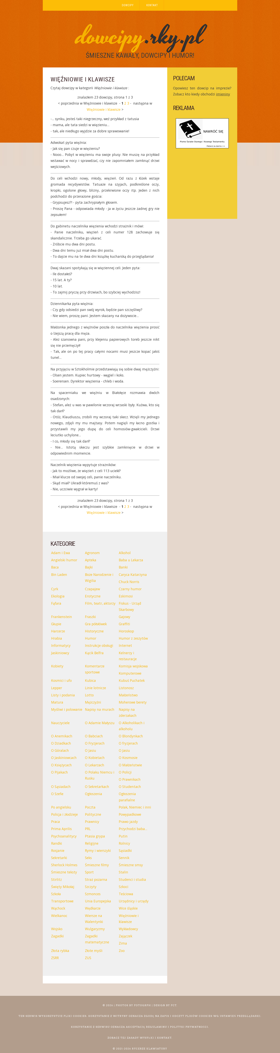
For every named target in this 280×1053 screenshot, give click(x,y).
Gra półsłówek (96, 624)
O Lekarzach (94, 765)
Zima (123, 943)
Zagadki (57, 936)
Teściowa (126, 893)
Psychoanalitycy (64, 836)
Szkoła (56, 893)
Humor (90, 638)
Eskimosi (126, 596)
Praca (55, 821)
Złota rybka (60, 950)
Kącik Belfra (94, 652)
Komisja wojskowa (133, 666)
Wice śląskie (128, 908)
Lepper (56, 687)
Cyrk (54, 589)
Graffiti (124, 624)
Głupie (56, 624)
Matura (57, 702)
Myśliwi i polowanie (66, 709)
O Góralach (60, 750)
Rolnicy (124, 843)
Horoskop (126, 631)
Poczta (90, 807)
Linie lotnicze (95, 687)
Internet (125, 645)
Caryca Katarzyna (133, 574)
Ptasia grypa (95, 836)
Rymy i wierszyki (98, 850)
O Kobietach (95, 757)
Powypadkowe (130, 814)
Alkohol (125, 552)
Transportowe (62, 901)
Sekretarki (59, 857)
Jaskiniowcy (60, 652)
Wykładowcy (128, 928)
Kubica (90, 680)
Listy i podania (63, 695)
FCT (174, 1005)
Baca (55, 567)
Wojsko (56, 928)
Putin (123, 836)
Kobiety (57, 666)
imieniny (223, 94)
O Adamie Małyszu (100, 722)
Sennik (124, 857)
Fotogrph (142, 1005)
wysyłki (147, 1037)
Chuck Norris (129, 581)
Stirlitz (56, 879)
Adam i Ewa (60, 552)
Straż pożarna (96, 879)
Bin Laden (59, 574)
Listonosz (126, 687)
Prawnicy (92, 821)
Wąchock (58, 908)
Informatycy (61, 645)
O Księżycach (61, 765)
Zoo (122, 950)
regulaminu (156, 1026)
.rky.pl (140, 36)
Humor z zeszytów (133, 638)
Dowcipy (128, 5)
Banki (123, 567)
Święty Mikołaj (62, 886)
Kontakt (152, 5)
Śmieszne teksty (64, 872)
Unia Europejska (98, 901)
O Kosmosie (128, 757)
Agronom (92, 552)
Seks (88, 857)
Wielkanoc (59, 915)
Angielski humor (64, 560)
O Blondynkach (131, 736)
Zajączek (125, 936)
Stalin (123, 872)
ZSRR (55, 957)
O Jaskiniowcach (64, 757)
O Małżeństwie (130, 765)
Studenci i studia (132, 879)
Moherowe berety (133, 702)
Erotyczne (93, 596)
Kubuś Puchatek (132, 680)
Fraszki (90, 616)
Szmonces (93, 893)
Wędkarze (93, 908)
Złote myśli (93, 950)
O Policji (125, 772)
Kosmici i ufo (61, 680)
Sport (89, 872)
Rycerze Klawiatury (149, 1048)
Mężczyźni (93, 702)
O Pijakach (59, 772)
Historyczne (94, 631)
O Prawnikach (130, 779)
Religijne (91, 843)
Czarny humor (130, 589)
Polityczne (93, 814)
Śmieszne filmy (97, 865)
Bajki (89, 567)
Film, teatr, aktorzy (100, 603)
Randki (56, 843)
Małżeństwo (128, 695)
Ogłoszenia (93, 793)
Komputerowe (130, 673)
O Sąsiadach (61, 786)
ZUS (88, 957)
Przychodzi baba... (133, 828)
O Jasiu (90, 750)
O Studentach (130, 786)
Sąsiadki (125, 850)
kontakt (164, 1037)
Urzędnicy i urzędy (134, 901)
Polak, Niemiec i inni (135, 807)
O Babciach (94, 736)
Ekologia (58, 596)
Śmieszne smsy (131, 865)
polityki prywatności (189, 1026)
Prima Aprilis (61, 828)
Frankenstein (61, 616)
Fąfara (56, 603)
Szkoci (123, 886)
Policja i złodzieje (64, 814)
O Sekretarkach (97, 786)
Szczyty (90, 886)
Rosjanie (57, 850)
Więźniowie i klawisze (104, 109)
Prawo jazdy (128, 821)
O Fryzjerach (95, 743)
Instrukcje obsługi (99, 645)
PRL (88, 828)
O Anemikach (61, 736)
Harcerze (58, 631)
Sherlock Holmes (64, 865)
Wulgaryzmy (95, 928)
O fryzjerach (128, 743)
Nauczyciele (60, 722)
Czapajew (92, 589)
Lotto (89, 695)
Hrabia (56, 638)
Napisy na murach (99, 709)
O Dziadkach (61, 743)
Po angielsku (61, 807)
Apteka (90, 560)
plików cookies (199, 1016)
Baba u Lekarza (131, 560)
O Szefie (57, 793)
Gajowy (124, 616)
